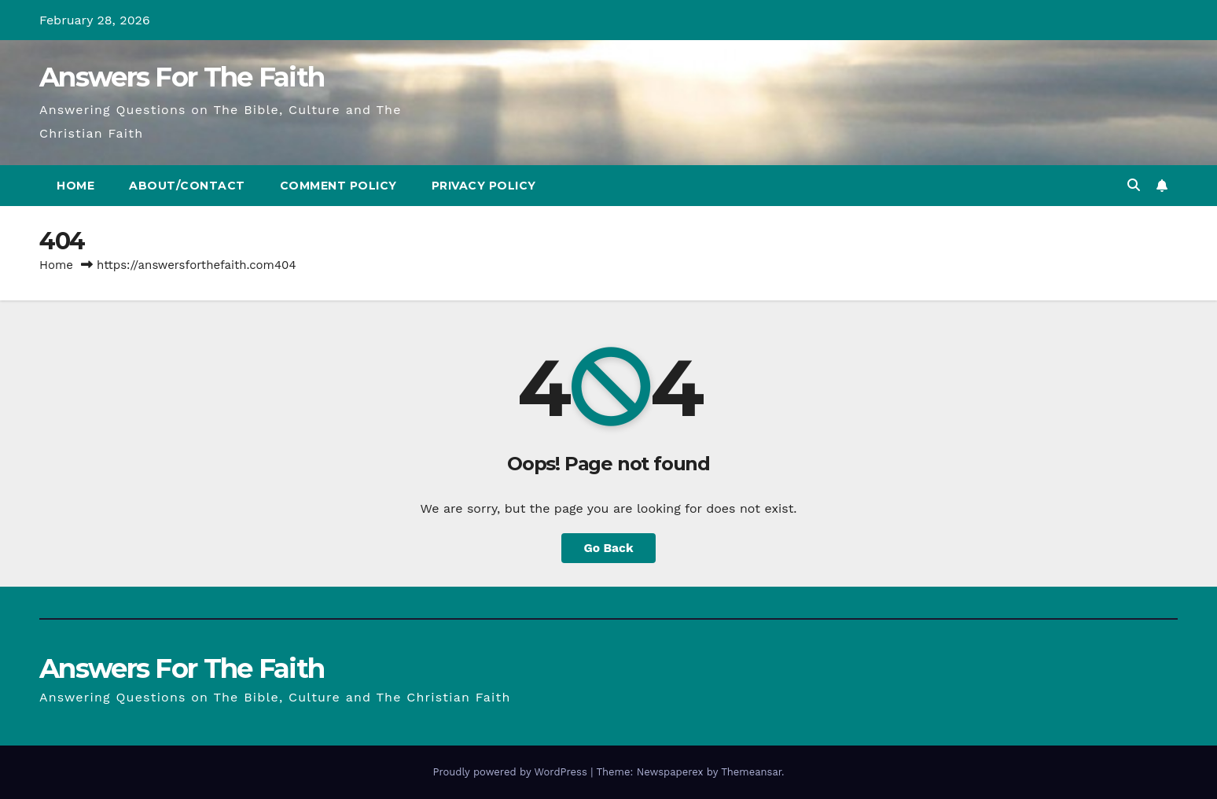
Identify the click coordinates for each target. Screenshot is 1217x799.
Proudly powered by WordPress (511, 772)
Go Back (608, 547)
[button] (1133, 185)
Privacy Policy (484, 186)
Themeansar (751, 772)
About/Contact (187, 186)
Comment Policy (338, 186)
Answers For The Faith (181, 77)
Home (75, 186)
